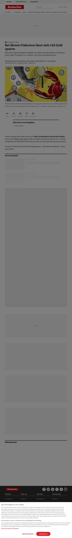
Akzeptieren (43, 534)
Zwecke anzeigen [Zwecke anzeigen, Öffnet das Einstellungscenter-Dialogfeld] (27, 534)
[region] (36, 520)
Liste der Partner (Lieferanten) (9, 528)
